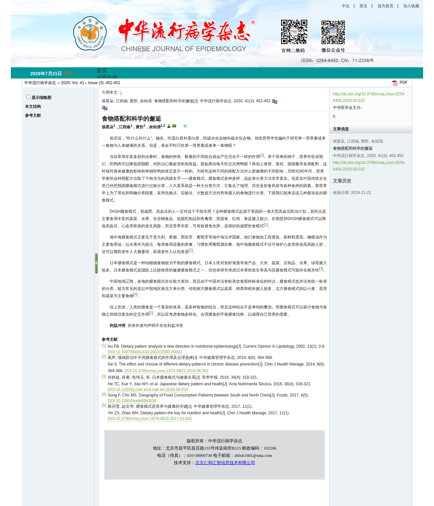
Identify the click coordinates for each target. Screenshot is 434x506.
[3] (104, 376)
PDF (404, 82)
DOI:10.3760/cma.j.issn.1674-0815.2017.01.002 (150, 418)
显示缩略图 (41, 97)
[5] (104, 405)
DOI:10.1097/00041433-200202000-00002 (145, 352)
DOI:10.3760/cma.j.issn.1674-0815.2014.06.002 (166, 370)
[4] (104, 394)
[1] (104, 345)
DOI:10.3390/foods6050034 (132, 400)
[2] (104, 356)
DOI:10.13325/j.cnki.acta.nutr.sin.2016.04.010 (148, 389)
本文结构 (33, 106)
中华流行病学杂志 (40, 82)
